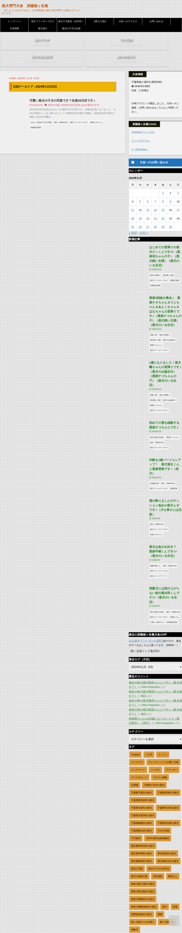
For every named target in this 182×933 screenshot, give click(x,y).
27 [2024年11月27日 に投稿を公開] (147, 213)
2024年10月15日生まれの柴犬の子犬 (86, 92)
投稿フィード (136, 890)
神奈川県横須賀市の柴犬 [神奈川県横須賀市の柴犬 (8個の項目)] (144, 846)
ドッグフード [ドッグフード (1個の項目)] (138, 709)
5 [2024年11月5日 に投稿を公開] (140, 187)
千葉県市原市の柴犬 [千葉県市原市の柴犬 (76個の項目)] (141, 747)
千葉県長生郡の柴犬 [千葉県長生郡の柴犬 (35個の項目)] (168, 763)
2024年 (21, 65)
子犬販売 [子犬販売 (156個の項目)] (135, 778)
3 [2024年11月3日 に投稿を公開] (178, 179)
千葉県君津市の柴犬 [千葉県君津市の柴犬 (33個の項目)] (168, 732)
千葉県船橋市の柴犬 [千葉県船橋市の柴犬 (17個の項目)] (141, 763)
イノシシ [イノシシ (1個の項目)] (162, 694)
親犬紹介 (42, 28)
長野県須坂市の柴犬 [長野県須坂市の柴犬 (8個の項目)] (141, 854)
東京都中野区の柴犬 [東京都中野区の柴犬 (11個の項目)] (141, 793)
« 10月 (133, 219)
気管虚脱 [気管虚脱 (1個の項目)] (157, 816)
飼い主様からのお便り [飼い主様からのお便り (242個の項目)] (142, 861)
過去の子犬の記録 (71, 28)
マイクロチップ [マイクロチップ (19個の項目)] (139, 717)
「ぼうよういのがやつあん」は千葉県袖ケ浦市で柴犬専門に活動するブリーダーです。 (91, 922)
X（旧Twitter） (139, 135)
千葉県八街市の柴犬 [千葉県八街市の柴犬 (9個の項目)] (154, 725)
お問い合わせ (156, 21)
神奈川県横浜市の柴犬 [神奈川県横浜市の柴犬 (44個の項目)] (142, 839)
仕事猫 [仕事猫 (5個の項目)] (134, 725)
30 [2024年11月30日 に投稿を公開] (170, 213)
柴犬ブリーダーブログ (42, 21)
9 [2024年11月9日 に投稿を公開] (170, 187)
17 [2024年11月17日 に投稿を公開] (178, 196)
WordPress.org (137, 899)
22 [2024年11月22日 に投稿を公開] (162, 204)
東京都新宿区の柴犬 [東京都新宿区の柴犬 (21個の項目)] (141, 801)
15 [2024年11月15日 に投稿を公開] (162, 196)
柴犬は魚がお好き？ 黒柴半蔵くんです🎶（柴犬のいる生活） (165, 498)
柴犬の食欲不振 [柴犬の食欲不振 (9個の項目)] (139, 816)
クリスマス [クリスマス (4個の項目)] (137, 702)
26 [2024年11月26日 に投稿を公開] (140, 213)
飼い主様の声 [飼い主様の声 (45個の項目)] (167, 861)
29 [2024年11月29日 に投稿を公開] (162, 213)
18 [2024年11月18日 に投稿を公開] (132, 204)
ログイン (134, 885)
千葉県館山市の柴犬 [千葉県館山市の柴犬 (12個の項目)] (141, 770)
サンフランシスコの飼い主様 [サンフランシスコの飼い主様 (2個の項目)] (163, 702)
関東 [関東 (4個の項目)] (160, 854)
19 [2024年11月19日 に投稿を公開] (140, 204)
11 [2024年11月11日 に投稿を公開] (132, 196)
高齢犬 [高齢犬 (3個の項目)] (134, 869)
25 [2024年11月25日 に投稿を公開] (132, 213)
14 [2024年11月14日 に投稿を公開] (155, 196)
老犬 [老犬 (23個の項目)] (164, 846)
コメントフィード (139, 895)
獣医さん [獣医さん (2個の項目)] (172, 816)
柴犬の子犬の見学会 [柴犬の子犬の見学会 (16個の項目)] (158, 808)
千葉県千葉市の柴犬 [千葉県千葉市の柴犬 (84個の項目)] (141, 732)
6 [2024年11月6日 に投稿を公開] (147, 187)
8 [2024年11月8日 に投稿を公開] (163, 187)
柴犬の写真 (62, 92)
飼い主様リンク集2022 (143, 591)
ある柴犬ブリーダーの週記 (144, 580)
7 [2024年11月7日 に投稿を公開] (155, 187)
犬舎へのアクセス (128, 21)
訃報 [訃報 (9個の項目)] (175, 846)
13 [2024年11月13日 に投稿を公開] (147, 196)
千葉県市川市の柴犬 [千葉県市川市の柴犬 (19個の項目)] (168, 747)
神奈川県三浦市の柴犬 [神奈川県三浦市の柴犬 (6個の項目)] (142, 823)
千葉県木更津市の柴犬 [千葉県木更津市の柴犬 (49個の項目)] (142, 755)
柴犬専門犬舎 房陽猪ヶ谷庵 (25, 6)
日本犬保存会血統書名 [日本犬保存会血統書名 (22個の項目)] (157, 778)
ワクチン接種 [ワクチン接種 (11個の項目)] (160, 717)
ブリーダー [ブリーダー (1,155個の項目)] (171, 709)
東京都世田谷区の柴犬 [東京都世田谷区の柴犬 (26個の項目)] (142, 785)
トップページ (14, 21)
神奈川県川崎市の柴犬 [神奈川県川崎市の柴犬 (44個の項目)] (142, 831)
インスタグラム (140, 127)
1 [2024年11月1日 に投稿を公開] (163, 179)
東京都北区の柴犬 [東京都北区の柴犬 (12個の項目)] (167, 793)
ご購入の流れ (100, 21)
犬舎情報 (14, 28)
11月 (29, 65)
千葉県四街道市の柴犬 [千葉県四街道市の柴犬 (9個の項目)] (142, 740)
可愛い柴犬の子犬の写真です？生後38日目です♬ (69, 87)
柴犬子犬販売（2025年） (71, 21)
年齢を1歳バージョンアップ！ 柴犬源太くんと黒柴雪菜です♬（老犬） (165, 423)
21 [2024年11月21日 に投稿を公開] (155, 204)
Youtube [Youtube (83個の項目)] (135, 694)
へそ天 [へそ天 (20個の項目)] (148, 694)
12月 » (144, 219)
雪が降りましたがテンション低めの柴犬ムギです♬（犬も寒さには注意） (165, 458)
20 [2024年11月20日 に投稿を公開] (147, 204)
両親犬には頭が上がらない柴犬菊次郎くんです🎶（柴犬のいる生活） (165, 538)
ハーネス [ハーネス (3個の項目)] (155, 709)
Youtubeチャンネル (142, 118)
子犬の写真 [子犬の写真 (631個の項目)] (163, 770)
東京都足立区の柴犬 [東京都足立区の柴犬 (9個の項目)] (168, 801)
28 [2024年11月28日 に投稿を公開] (155, 213)
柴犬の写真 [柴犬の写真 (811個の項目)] (137, 808)
